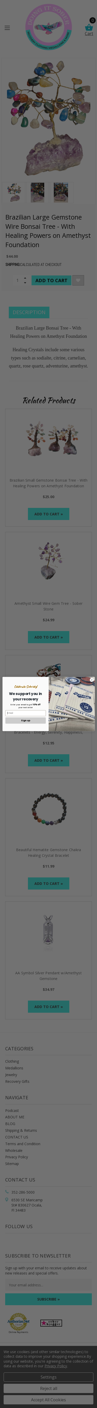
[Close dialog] (91, 680)
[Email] (25, 713)
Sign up (25, 720)
